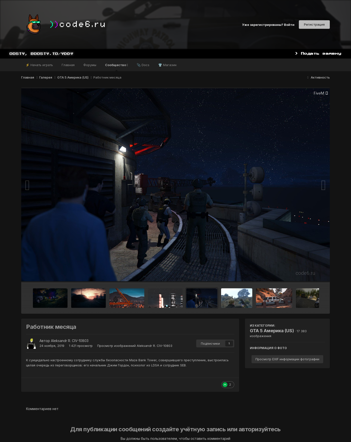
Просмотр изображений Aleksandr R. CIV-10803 (134, 346)
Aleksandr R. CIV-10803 (69, 341)
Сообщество (116, 67)
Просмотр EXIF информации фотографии (287, 359)
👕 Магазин (167, 65)
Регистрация (314, 24)
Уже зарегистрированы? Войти (268, 24)
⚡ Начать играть (39, 65)
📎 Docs (143, 65)
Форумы (89, 65)
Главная (68, 65)
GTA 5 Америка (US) (272, 330)
